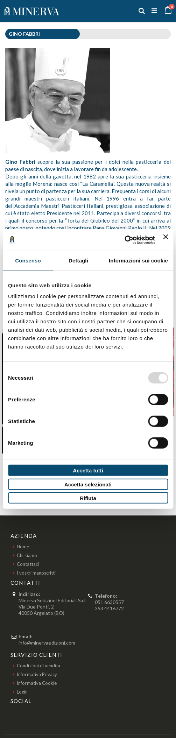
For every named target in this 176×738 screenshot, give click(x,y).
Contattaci (28, 564)
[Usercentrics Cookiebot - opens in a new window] (124, 240)
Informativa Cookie (37, 683)
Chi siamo (27, 555)
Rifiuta (88, 498)
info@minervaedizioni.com (47, 643)
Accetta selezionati (88, 484)
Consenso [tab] (28, 260)
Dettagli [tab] (78, 260)
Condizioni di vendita (38, 665)
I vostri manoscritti (36, 573)
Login (22, 692)
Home (23, 546)
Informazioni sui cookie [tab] (138, 260)
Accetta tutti (88, 470)
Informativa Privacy (37, 674)
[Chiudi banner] (165, 239)
